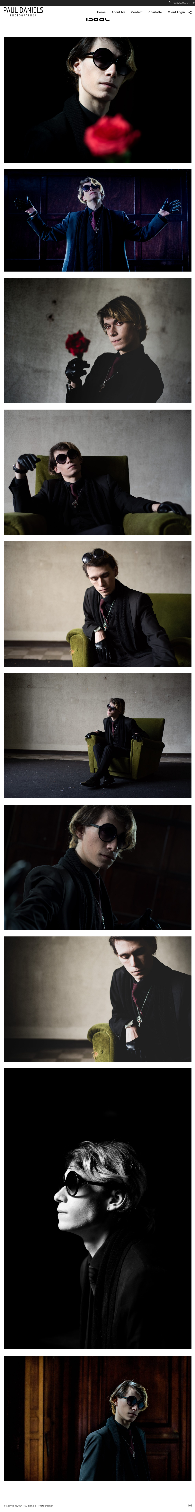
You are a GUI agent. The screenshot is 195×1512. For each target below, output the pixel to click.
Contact (137, 12)
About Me (118, 12)
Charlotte (155, 12)
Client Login (176, 12)
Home (101, 12)
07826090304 (179, 2)
